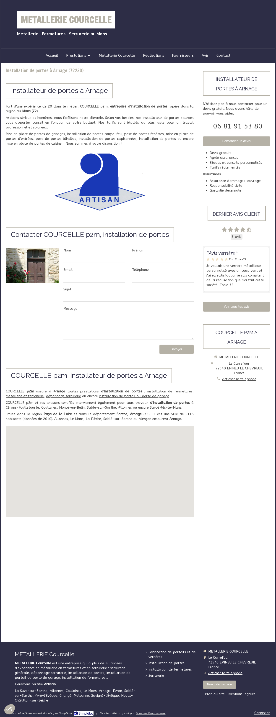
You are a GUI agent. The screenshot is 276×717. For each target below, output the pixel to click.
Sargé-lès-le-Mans (165, 407)
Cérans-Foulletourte (22, 407)
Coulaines (49, 407)
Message (70, 309)
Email (68, 270)
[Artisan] (99, 181)
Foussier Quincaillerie (150, 713)
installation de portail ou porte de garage (134, 396)
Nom (67, 250)
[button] (9, 709)
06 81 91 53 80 (237, 126)
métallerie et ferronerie (25, 396)
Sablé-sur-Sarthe (101, 407)
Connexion (262, 713)
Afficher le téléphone (239, 379)
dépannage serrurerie (63, 396)
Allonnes (125, 407)
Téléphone (140, 270)
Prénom (138, 250)
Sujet (67, 289)
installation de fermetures (170, 391)
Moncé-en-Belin (72, 407)
